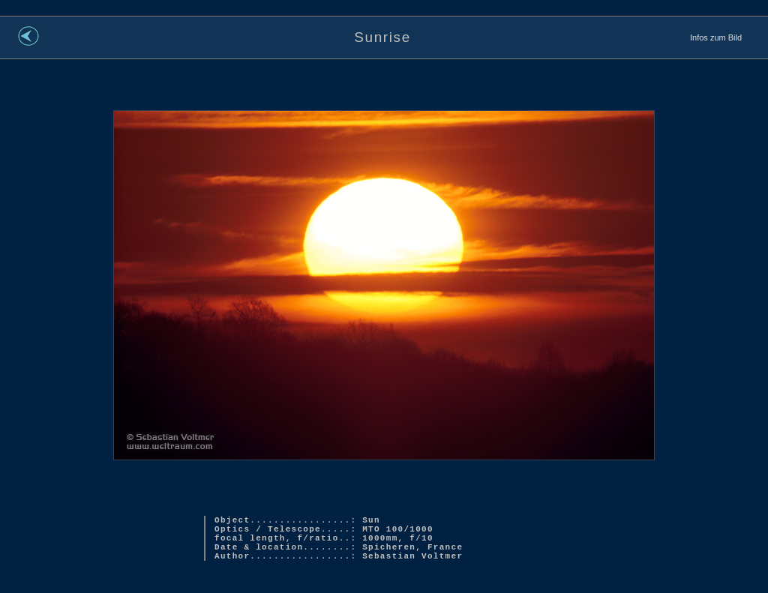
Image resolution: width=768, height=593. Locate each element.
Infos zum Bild (716, 37)
